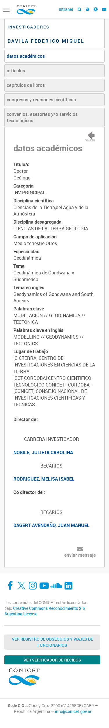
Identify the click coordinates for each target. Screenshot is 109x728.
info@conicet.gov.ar (73, 711)
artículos (16, 70)
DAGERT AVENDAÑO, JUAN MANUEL (51, 525)
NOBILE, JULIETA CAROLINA (43, 452)
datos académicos (26, 56)
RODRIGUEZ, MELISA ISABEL (43, 479)
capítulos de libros (26, 85)
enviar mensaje (80, 555)
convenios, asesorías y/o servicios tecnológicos (42, 117)
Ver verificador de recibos (52, 660)
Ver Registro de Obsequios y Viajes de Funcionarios (52, 642)
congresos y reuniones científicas (41, 99)
